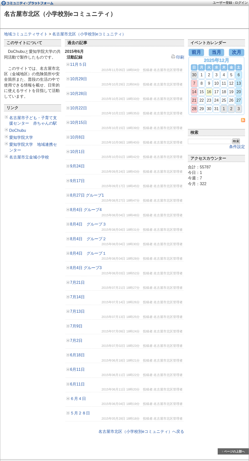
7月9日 (76, 326)
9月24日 (77, 166)
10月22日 (78, 108)
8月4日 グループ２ (88, 239)
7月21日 (77, 282)
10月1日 (77, 152)
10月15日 (78, 122)
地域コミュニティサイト (26, 34)
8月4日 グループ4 (86, 210)
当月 (216, 52)
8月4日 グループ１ (88, 253)
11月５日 (78, 64)
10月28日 (78, 93)
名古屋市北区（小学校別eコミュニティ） (60, 13)
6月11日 (77, 369)
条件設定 (237, 147)
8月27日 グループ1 (87, 195)
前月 (196, 52)
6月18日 (77, 355)
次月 (236, 52)
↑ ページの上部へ (233, 451)
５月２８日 (80, 413)
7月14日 (77, 297)
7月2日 (76, 340)
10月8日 (77, 137)
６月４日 (78, 398)
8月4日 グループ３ (88, 224)
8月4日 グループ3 (86, 268)
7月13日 (77, 311)
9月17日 (77, 181)
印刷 (177, 57)
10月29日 (78, 79)
